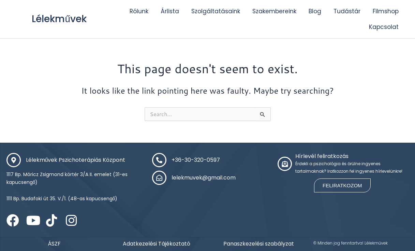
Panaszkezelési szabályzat (258, 244)
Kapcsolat (384, 27)
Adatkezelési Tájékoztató (156, 244)
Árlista (170, 11)
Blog (315, 11)
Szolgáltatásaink (215, 11)
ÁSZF (54, 244)
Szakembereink (274, 11)
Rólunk (139, 11)
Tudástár (347, 11)
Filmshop (386, 11)
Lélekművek (61, 19)
